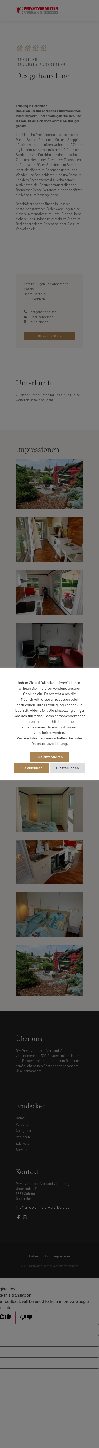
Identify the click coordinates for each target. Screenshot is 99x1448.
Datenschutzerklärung (49, 743)
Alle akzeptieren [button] (49, 757)
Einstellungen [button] (67, 768)
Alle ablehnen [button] (31, 768)
